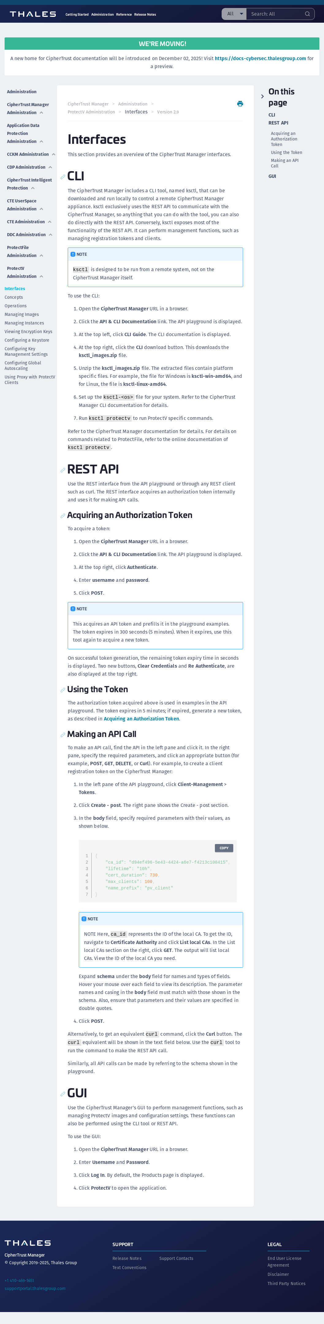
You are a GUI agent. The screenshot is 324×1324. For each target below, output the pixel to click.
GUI (272, 176)
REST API (278, 123)
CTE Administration (25, 237)
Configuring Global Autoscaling (23, 386)
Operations (16, 326)
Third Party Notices (287, 1295)
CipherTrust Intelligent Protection (20, 197)
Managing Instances (24, 344)
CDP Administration (25, 174)
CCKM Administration (25, 156)
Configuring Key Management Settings (26, 372)
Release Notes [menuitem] (145, 14)
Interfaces (15, 309)
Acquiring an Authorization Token (160, 734)
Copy (220, 864)
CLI (272, 115)
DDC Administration (25, 256)
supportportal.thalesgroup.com (35, 1300)
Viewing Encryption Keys (28, 352)
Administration (22, 89)
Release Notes (126, 1270)
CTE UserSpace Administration (25, 219)
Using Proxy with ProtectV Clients (30, 400)
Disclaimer (278, 1286)
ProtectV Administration (25, 293)
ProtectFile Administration (25, 274)
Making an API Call (285, 163)
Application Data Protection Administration (25, 133)
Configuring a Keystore (27, 361)
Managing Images (22, 335)
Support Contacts (176, 1270)
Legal (275, 1256)
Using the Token (287, 152)
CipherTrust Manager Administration (25, 107)
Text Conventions (129, 1279)
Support (122, 1256)
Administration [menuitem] (102, 14)
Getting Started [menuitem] (77, 14)
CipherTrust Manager (92, 104)
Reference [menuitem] (124, 14)
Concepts (14, 318)
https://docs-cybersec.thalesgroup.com (260, 58)
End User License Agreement (285, 1273)
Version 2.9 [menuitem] (172, 112)
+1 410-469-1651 (19, 1292)
